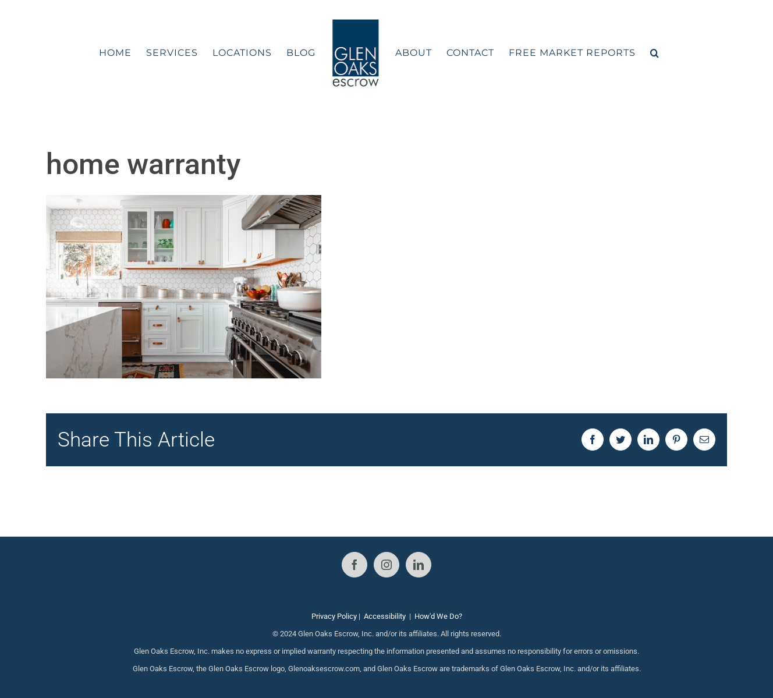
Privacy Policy (334, 616)
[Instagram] (386, 564)
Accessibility (385, 616)
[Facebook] (354, 564)
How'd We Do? (438, 616)
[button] (654, 53)
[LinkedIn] (418, 564)
